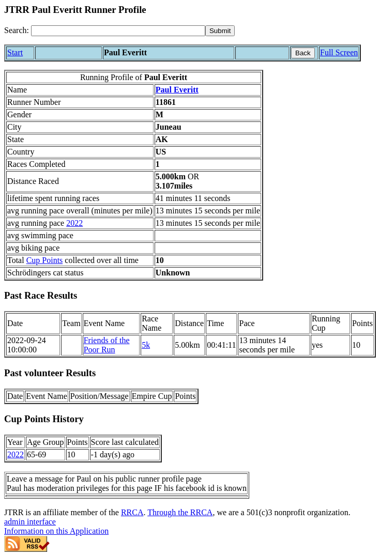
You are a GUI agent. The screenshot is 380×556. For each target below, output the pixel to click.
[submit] (220, 30)
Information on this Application (56, 531)
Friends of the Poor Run (107, 345)
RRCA (132, 512)
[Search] (118, 30)
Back (303, 53)
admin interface (30, 521)
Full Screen (339, 52)
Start (15, 52)
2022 (74, 223)
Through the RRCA (179, 512)
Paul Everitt (177, 89)
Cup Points (44, 260)
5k (146, 345)
